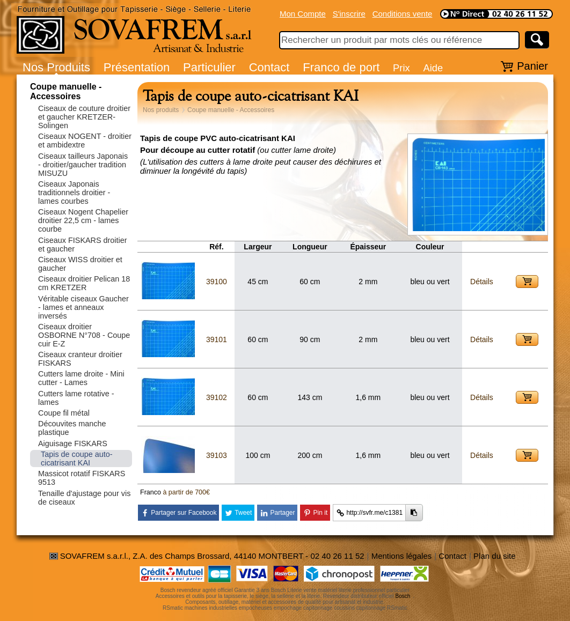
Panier (532, 66)
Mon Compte (303, 13)
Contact (269, 67)
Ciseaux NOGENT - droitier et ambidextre (84, 140)
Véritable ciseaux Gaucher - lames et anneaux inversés (83, 307)
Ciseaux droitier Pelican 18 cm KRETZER (84, 283)
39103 (216, 455)
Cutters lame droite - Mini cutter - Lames (81, 378)
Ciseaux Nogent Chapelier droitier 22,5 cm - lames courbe (83, 220)
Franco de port (341, 67)
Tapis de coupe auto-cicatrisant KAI (77, 458)
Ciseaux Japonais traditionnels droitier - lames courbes (74, 192)
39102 (216, 397)
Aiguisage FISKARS (72, 443)
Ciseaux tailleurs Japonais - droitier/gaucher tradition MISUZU (83, 165)
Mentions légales (401, 555)
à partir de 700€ (186, 492)
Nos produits (161, 110)
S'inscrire (349, 13)
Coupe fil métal (64, 413)
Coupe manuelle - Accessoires (65, 91)
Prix (401, 67)
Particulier (209, 67)
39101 (216, 339)
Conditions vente (402, 13)
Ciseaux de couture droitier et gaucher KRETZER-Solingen (84, 117)
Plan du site (494, 555)
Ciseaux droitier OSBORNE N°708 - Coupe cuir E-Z (84, 335)
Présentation (137, 67)
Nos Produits (56, 67)
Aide (433, 67)
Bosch (403, 596)
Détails (481, 281)
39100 (216, 281)
